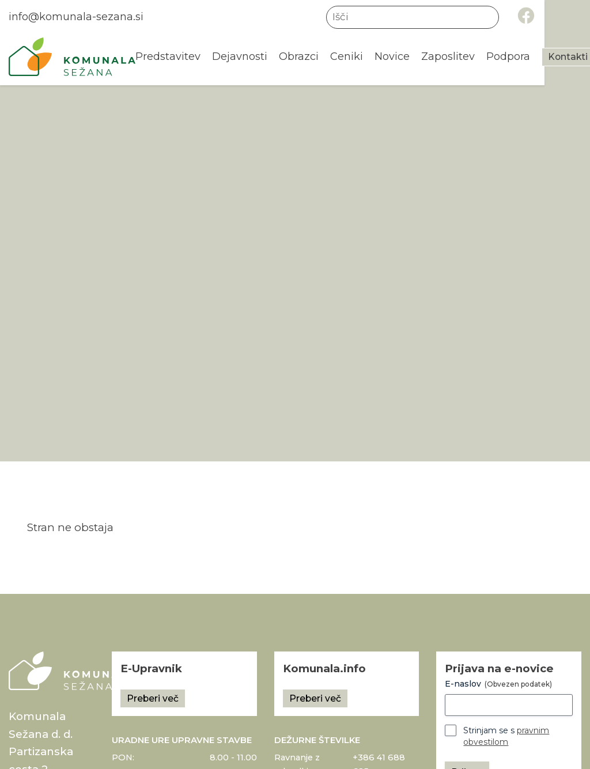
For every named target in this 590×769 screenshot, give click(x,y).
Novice (395, 56)
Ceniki (348, 56)
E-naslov (498, 684)
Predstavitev (168, 56)
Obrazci (300, 56)
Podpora (513, 56)
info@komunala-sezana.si (78, 17)
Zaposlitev (451, 56)
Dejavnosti (240, 56)
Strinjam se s (506, 736)
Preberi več (153, 698)
